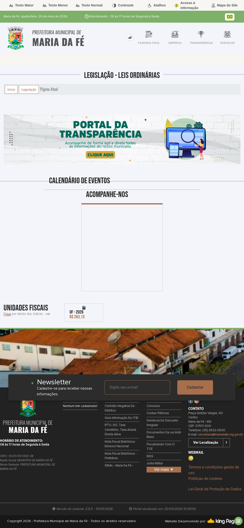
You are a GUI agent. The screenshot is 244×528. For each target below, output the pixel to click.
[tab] (130, 38)
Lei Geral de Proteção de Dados (214, 489)
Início (11, 89)
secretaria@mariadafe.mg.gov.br (220, 434)
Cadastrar (195, 387)
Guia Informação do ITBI (121, 418)
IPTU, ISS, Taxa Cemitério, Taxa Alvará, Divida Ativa (121, 430)
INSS (150, 456)
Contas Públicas (158, 413)
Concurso (153, 406)
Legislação (28, 89)
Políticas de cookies (205, 478)
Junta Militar (155, 463)
